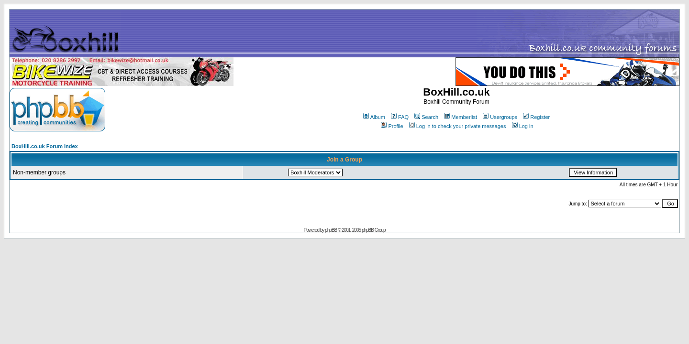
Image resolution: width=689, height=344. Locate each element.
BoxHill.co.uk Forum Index (44, 146)
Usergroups (500, 117)
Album (374, 117)
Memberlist (460, 117)
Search (426, 117)
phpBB (331, 230)
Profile (392, 126)
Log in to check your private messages (457, 126)
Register (536, 117)
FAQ (400, 117)
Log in (522, 126)
